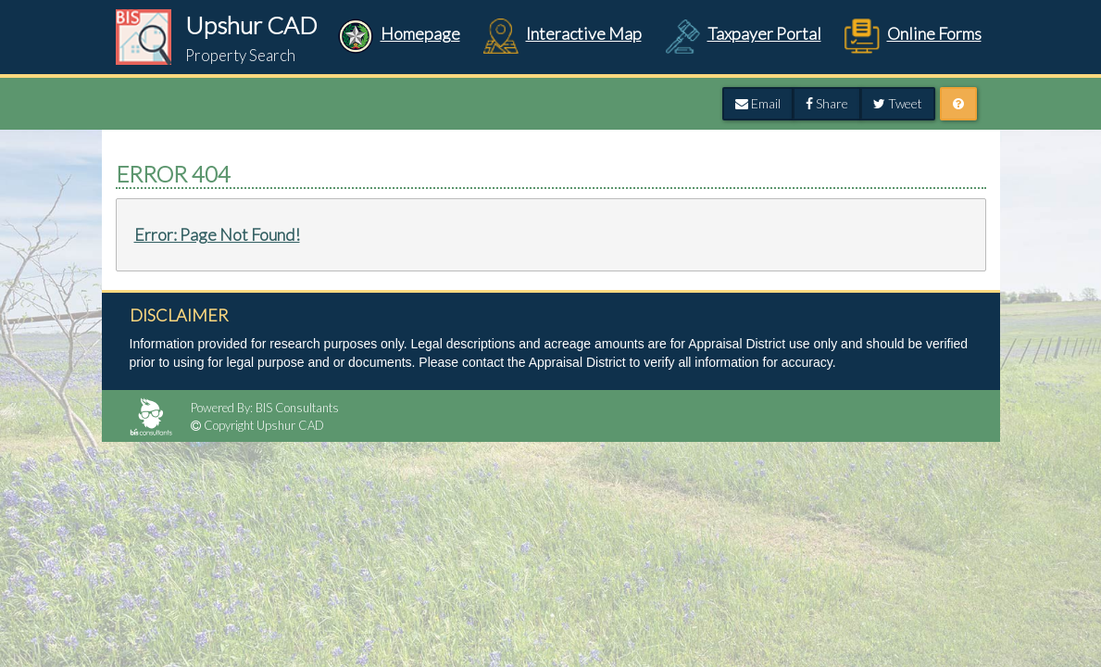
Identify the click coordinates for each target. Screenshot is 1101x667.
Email (758, 103)
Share (827, 103)
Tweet (897, 103)
